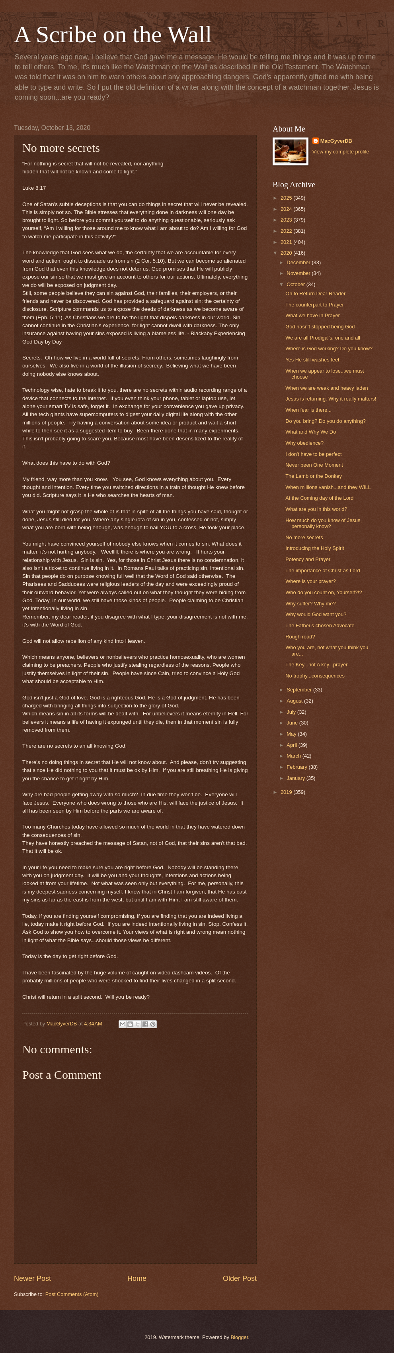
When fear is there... (308, 410)
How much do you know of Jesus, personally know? (323, 523)
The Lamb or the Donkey (313, 476)
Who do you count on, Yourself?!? (323, 592)
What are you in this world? (316, 509)
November (299, 273)
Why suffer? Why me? (310, 604)
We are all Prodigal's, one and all (322, 338)
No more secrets (304, 537)
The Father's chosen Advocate (320, 625)
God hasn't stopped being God (320, 327)
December (299, 262)
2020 (287, 253)
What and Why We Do (310, 432)
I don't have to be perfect (313, 454)
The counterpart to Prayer (314, 305)
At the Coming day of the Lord (319, 498)
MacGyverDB (336, 141)
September (300, 690)
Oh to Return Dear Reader (315, 294)
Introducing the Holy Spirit (314, 548)
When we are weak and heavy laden (326, 388)
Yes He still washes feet (312, 360)
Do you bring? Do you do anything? (325, 421)
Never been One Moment (314, 465)
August (295, 701)
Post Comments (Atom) (72, 1294)
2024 (287, 209)
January (296, 778)
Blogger (239, 1337)
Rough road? (300, 637)
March (294, 756)
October (296, 284)
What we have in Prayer (312, 315)
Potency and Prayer (307, 559)
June (293, 723)
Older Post (240, 1278)
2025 (287, 198)
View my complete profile (340, 152)
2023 (287, 220)
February (297, 767)
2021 (287, 242)
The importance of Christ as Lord (322, 570)
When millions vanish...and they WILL (328, 487)
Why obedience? (304, 443)
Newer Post (32, 1278)
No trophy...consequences (315, 676)
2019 (287, 792)
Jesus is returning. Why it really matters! (330, 399)
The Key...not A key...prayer (316, 665)
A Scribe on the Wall (113, 34)
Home (136, 1278)
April (292, 745)
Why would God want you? (315, 614)
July (292, 712)
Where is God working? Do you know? (329, 349)
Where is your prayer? (310, 581)
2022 (287, 231)
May (292, 734)
